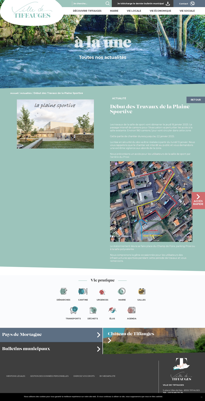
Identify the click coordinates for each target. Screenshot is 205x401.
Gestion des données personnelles (49, 376)
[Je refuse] (201, 397)
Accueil (14, 93)
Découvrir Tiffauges (87, 11)
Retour (196, 99)
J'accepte (168, 396)
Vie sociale (187, 11)
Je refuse (177, 396)
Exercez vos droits (84, 376)
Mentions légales (15, 376)
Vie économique (160, 11)
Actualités (26, 93)
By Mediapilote (107, 376)
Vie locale (134, 11)
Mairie (114, 11)
